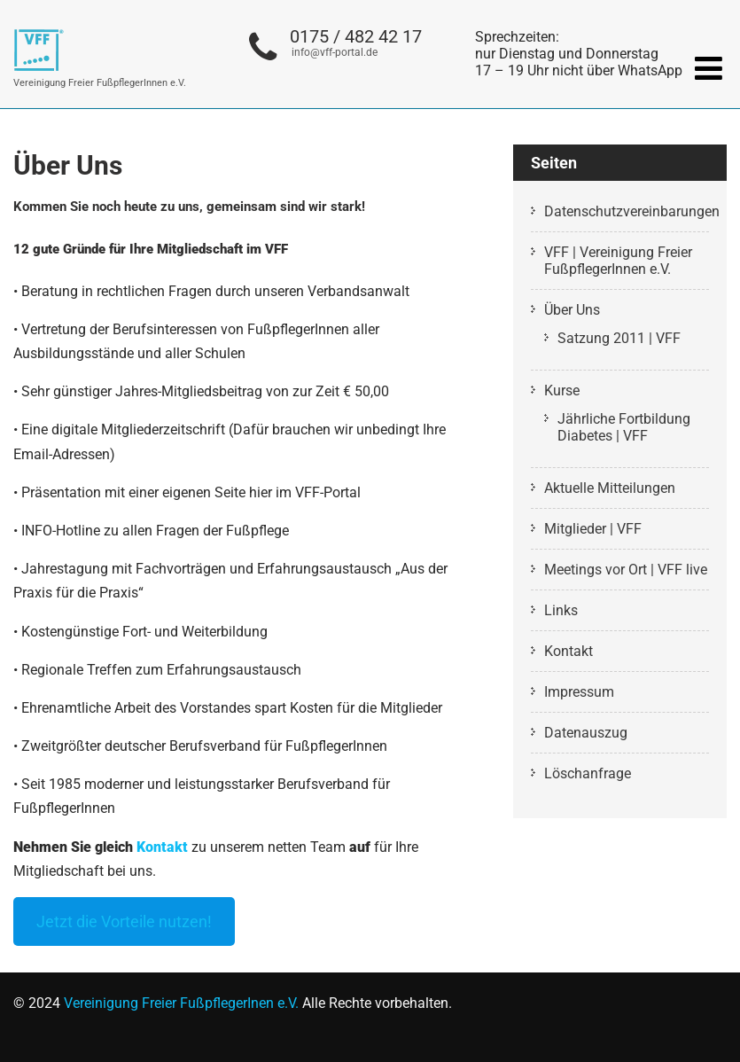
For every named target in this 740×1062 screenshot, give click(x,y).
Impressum (579, 691)
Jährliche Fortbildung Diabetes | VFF (623, 427)
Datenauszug (585, 732)
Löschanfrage (587, 773)
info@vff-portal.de (335, 52)
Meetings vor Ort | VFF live (625, 569)
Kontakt (162, 847)
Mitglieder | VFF (593, 528)
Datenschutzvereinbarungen (632, 211)
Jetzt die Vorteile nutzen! (124, 921)
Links (561, 610)
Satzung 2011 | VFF (619, 338)
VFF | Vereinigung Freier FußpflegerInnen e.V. (618, 260)
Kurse (562, 390)
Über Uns (572, 309)
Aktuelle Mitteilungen (609, 488)
